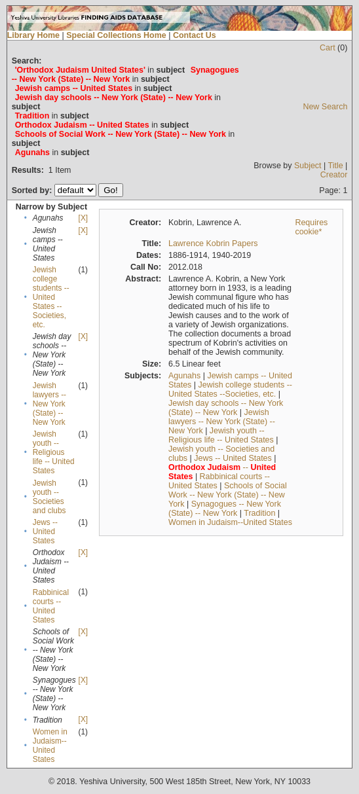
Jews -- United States (45, 531)
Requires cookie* (311, 227)
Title (335, 165)
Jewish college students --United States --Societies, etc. (51, 297)
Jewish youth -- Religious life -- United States (54, 452)
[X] (83, 218)
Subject (308, 165)
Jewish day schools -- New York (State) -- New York (225, 408)
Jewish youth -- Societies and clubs (49, 496)
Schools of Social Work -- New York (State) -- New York (227, 495)
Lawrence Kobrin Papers (213, 243)
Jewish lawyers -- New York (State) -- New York (49, 404)
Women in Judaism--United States (50, 745)
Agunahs (184, 375)
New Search (325, 106)
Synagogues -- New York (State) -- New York (224, 508)
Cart (327, 47)
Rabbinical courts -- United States (51, 606)
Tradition (259, 513)
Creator (334, 174)
